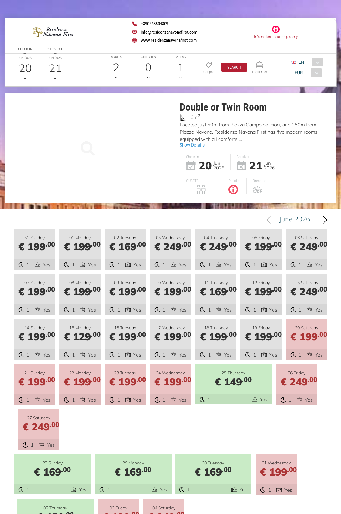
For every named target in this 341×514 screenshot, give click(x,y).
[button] (234, 67)
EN (301, 62)
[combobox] (309, 62)
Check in (25, 49)
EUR (299, 72)
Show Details (192, 145)
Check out (55, 49)
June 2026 (295, 220)
